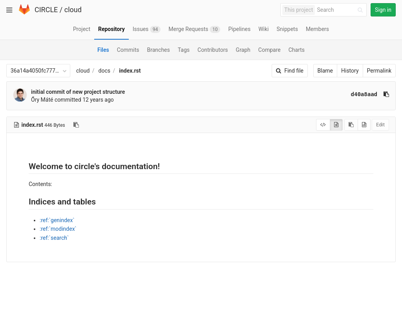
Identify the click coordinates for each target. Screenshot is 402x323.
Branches (158, 50)
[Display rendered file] (336, 125)
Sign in (383, 10)
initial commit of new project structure (78, 92)
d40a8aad (364, 94)
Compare (269, 50)
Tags (184, 50)
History (350, 71)
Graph (243, 50)
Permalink (379, 71)
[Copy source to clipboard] (351, 125)
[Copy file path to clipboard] (76, 125)
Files (103, 50)
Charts (297, 50)
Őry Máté (42, 100)
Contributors (212, 50)
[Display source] (323, 125)
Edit (380, 125)
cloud (73, 9)
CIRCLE (46, 9)
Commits (128, 50)
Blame (325, 71)
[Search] (341, 10)
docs (104, 71)
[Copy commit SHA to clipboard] (386, 94)
